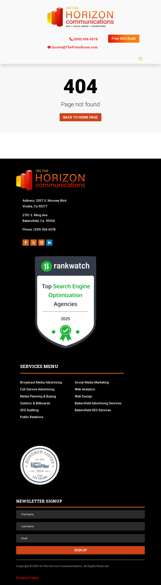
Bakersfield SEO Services (93, 410)
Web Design (83, 396)
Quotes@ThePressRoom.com (74, 47)
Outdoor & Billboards (35, 403)
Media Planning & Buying (38, 396)
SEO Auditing (29, 410)
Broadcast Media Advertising (41, 382)
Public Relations (31, 417)
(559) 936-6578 (86, 39)
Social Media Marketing (92, 382)
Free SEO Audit (124, 38)
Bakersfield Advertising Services (98, 403)
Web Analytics (85, 389)
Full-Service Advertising (37, 389)
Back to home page (80, 117)
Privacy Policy (27, 578)
